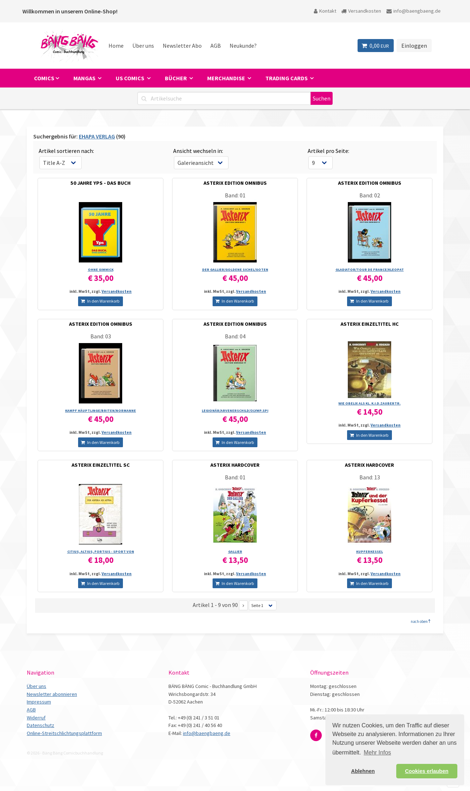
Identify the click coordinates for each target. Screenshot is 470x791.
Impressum (39, 701)
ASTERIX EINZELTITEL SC (101, 465)
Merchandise (226, 78)
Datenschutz (40, 725)
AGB (215, 45)
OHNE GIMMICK (101, 269)
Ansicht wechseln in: (198, 150)
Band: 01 (235, 195)
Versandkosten (361, 11)
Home (116, 45)
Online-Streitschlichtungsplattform (64, 733)
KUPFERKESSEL (369, 551)
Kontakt (325, 11)
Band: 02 (369, 195)
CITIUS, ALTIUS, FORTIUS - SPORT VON (100, 551)
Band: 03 (100, 336)
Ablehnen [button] (363, 771)
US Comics (130, 78)
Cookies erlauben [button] (426, 771)
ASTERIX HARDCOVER (235, 465)
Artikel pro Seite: (328, 150)
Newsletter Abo (182, 45)
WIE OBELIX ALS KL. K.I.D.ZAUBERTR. (369, 403)
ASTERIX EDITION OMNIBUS (235, 183)
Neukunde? (243, 45)
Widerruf (36, 717)
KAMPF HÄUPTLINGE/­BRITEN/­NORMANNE (100, 410)
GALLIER (235, 551)
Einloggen (414, 45)
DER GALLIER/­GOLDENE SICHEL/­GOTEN (235, 269)
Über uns (143, 45)
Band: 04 (235, 336)
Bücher (176, 78)
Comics (44, 78)
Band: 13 (369, 477)
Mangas (85, 78)
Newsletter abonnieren (52, 694)
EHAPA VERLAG (97, 136)
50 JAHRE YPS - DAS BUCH (100, 183)
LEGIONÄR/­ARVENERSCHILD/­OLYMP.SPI (235, 410)
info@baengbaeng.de (413, 11)
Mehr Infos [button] (377, 752)
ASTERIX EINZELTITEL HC (370, 324)
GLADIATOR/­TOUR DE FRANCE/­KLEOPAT (370, 269)
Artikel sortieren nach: (66, 150)
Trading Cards (287, 78)
